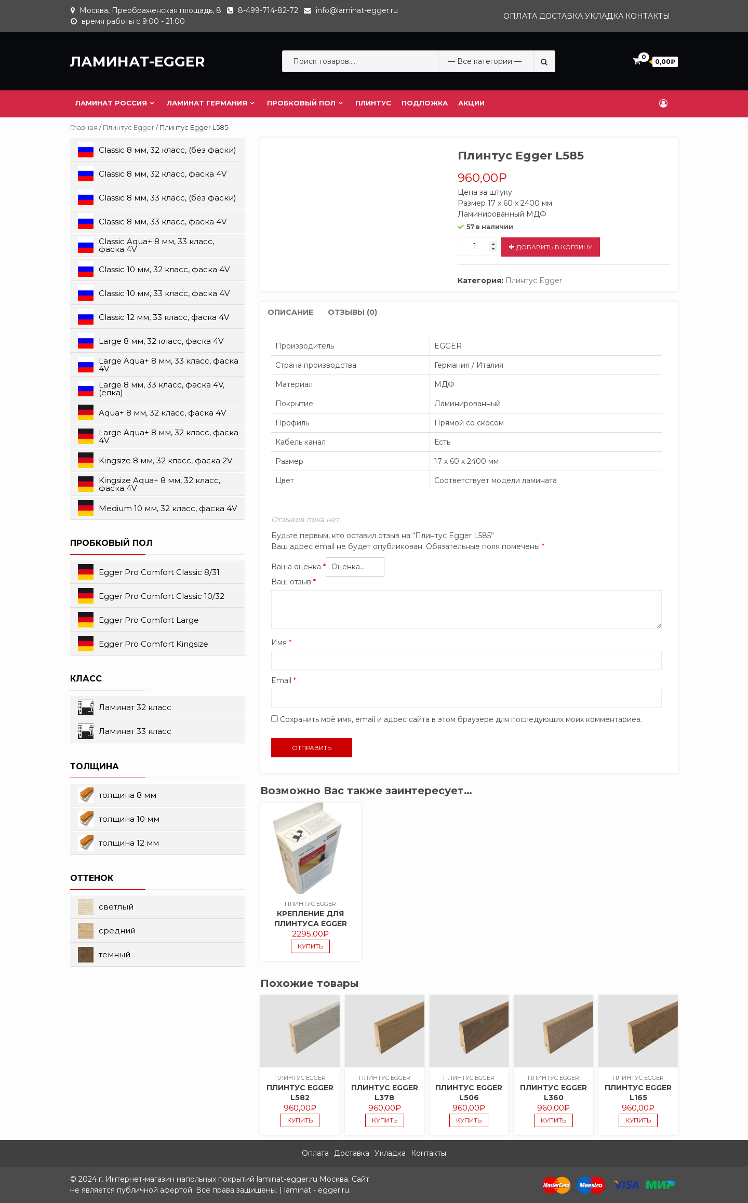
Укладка (604, 16)
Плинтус (373, 103)
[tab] (290, 312)
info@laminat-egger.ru (357, 10)
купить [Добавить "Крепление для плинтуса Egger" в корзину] (310, 946)
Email (283, 680)
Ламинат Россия (111, 103)
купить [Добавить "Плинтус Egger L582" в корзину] (300, 1120)
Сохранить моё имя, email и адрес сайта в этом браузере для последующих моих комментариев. (461, 719)
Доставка (561, 16)
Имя (281, 642)
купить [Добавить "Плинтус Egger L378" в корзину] (384, 1120)
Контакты (647, 16)
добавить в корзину (554, 247)
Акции (471, 103)
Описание (290, 312)
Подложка (425, 103)
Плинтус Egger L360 (553, 1092)
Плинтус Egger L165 (638, 1092)
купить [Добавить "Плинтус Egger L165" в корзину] (638, 1120)
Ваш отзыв (293, 581)
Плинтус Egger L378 (384, 1092)
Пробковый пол (301, 103)
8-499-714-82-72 (268, 10)
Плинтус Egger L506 (468, 1092)
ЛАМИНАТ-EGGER (137, 61)
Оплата (520, 16)
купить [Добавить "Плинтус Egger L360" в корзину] (553, 1120)
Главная (84, 127)
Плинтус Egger (128, 127)
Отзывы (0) (352, 312)
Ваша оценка (298, 566)
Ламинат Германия (207, 103)
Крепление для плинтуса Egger (310, 918)
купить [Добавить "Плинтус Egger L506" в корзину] (469, 1120)
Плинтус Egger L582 (299, 1092)
